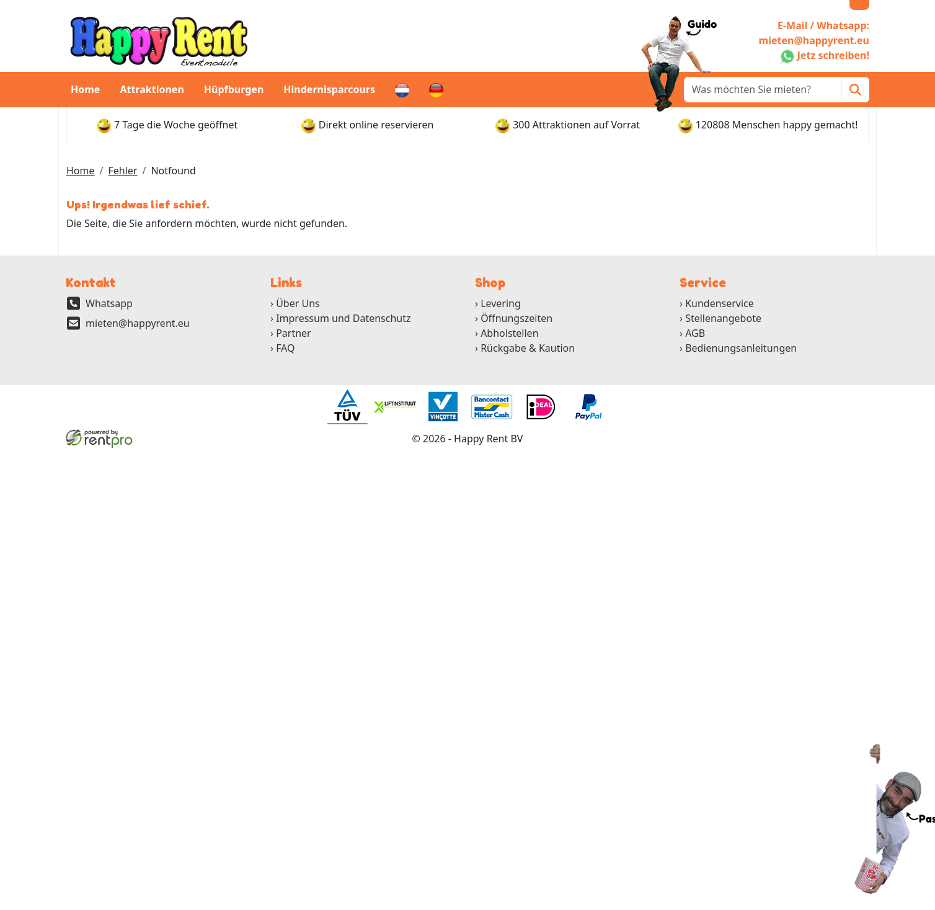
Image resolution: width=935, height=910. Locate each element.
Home (85, 89)
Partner (293, 333)
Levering (501, 303)
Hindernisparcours (329, 89)
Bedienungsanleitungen (741, 348)
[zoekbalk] (763, 89)
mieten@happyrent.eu (138, 323)
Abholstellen (509, 333)
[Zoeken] (855, 89)
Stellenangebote (723, 318)
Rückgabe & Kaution (528, 348)
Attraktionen (152, 89)
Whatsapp (109, 303)
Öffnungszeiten (516, 318)
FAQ (285, 348)
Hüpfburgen (234, 89)
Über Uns (298, 303)
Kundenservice (719, 303)
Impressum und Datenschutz (343, 318)
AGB (695, 333)
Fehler (122, 170)
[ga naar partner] (346, 407)
